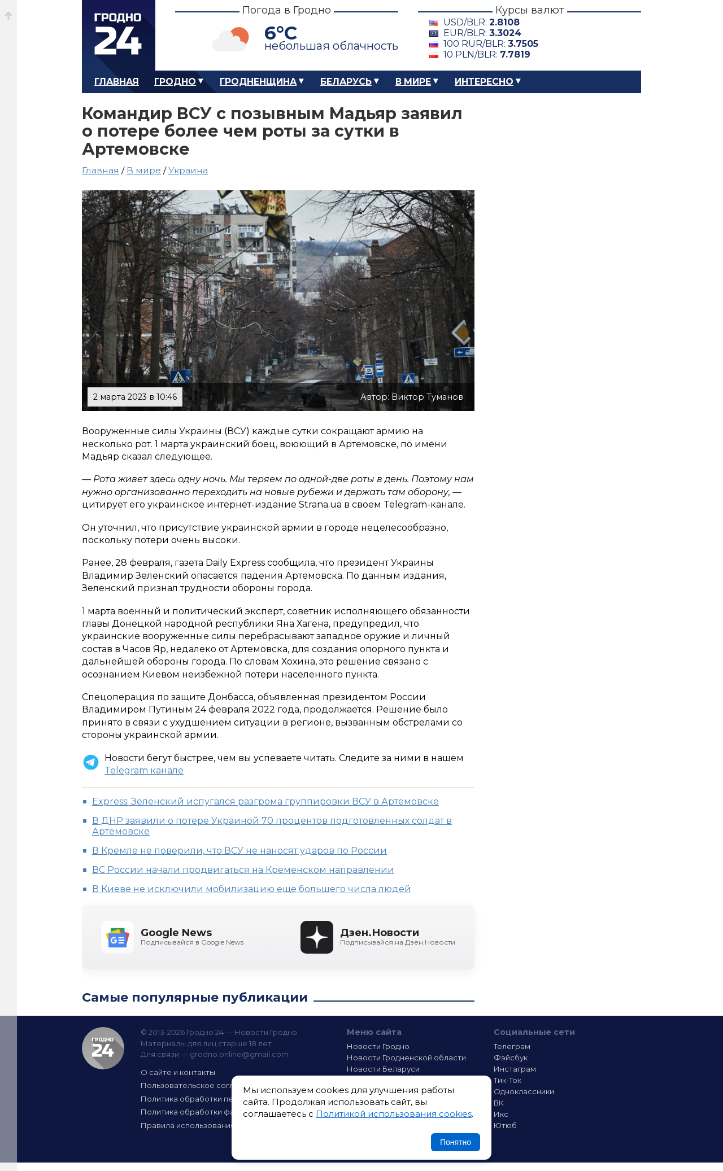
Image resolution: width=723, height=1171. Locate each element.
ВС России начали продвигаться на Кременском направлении (243, 869)
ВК (499, 1102)
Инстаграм (515, 1068)
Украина (188, 170)
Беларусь (346, 81)
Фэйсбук (511, 1057)
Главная (116, 81)
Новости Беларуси (383, 1068)
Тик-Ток (507, 1080)
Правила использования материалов (212, 1125)
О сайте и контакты (178, 1072)
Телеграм (512, 1046)
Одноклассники (524, 1091)
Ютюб (505, 1125)
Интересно (484, 81)
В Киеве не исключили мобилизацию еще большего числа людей (251, 889)
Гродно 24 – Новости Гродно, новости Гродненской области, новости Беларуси (118, 35)
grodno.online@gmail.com (239, 1054)
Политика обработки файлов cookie (211, 1111)
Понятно (455, 1142)
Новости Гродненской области (406, 1057)
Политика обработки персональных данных (225, 1098)
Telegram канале (144, 770)
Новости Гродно (378, 1046)
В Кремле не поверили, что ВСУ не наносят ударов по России (239, 850)
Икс (501, 1113)
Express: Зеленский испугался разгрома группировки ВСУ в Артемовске (265, 801)
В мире (413, 81)
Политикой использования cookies (394, 1113)
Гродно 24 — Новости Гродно (103, 1048)
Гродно (175, 81)
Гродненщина (258, 81)
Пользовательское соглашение (202, 1085)
